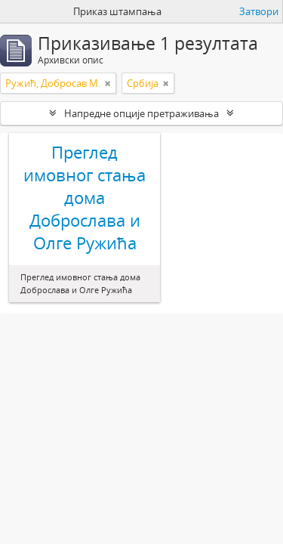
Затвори (258, 11)
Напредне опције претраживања (141, 113)
